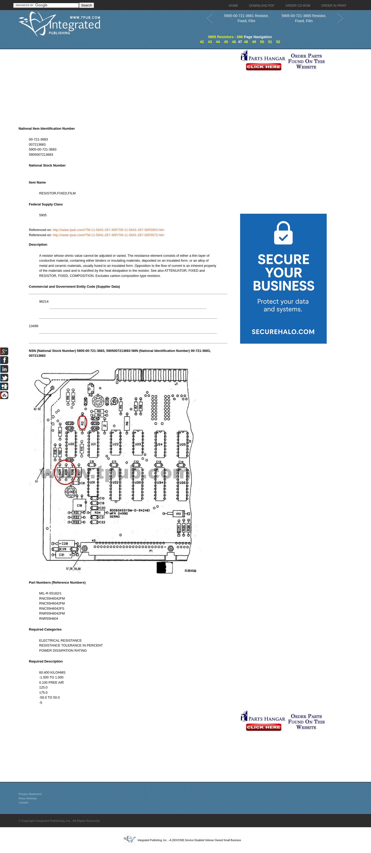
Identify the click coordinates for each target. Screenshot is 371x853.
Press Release (28, 798)
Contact (23, 802)
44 (218, 42)
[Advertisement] (128, 85)
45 (226, 42)
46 (234, 42)
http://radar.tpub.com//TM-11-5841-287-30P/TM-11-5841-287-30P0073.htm (108, 235)
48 (246, 42)
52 (278, 42)
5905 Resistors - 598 (225, 37)
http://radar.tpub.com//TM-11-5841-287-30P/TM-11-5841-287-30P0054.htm (108, 230)
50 (262, 42)
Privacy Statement (30, 794)
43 (210, 42)
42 (202, 42)
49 (254, 42)
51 (270, 42)
